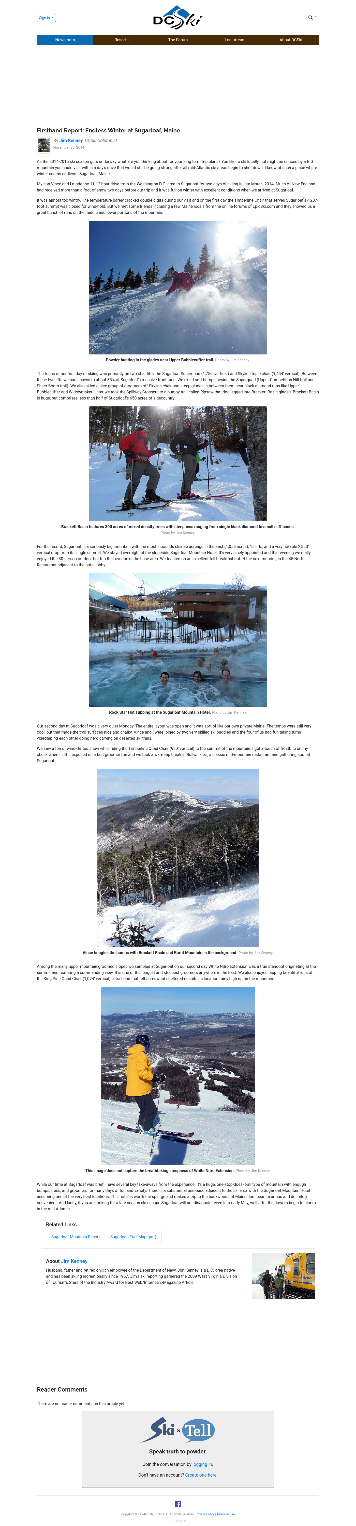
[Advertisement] (178, 86)
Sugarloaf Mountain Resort (75, 1236)
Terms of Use (226, 1514)
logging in (202, 1464)
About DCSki (291, 39)
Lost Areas (234, 39)
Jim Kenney (74, 1261)
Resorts (121, 39)
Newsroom (65, 39)
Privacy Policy (205, 1514)
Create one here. (201, 1475)
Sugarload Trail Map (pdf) (133, 1236)
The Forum (178, 39)
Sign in (45, 18)
